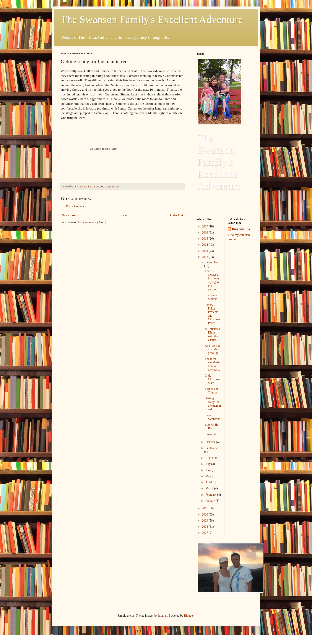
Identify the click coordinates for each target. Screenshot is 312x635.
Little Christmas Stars (212, 379)
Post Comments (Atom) (91, 222)
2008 (205, 526)
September (211, 448)
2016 (205, 232)
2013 (205, 251)
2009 (205, 520)
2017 (205, 226)
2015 (205, 238)
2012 (205, 257)
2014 (205, 244)
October (210, 442)
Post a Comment (76, 206)
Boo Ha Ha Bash (211, 426)
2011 (205, 508)
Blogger (188, 615)
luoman (162, 615)
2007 (205, 532)
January (210, 500)
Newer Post (69, 215)
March (209, 488)
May (208, 476)
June (208, 470)
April (209, 482)
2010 (205, 514)
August (210, 457)
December (211, 262)
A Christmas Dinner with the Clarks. (212, 334)
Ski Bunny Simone (211, 297)
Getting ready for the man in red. (213, 404)
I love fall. (211, 434)
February (211, 494)
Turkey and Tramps (212, 390)
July (208, 464)
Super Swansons (212, 417)
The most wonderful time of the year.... (213, 364)
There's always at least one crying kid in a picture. (212, 280)
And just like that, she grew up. (212, 349)
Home (123, 215)
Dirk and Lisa (241, 229)
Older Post (176, 215)
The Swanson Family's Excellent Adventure (152, 19)
